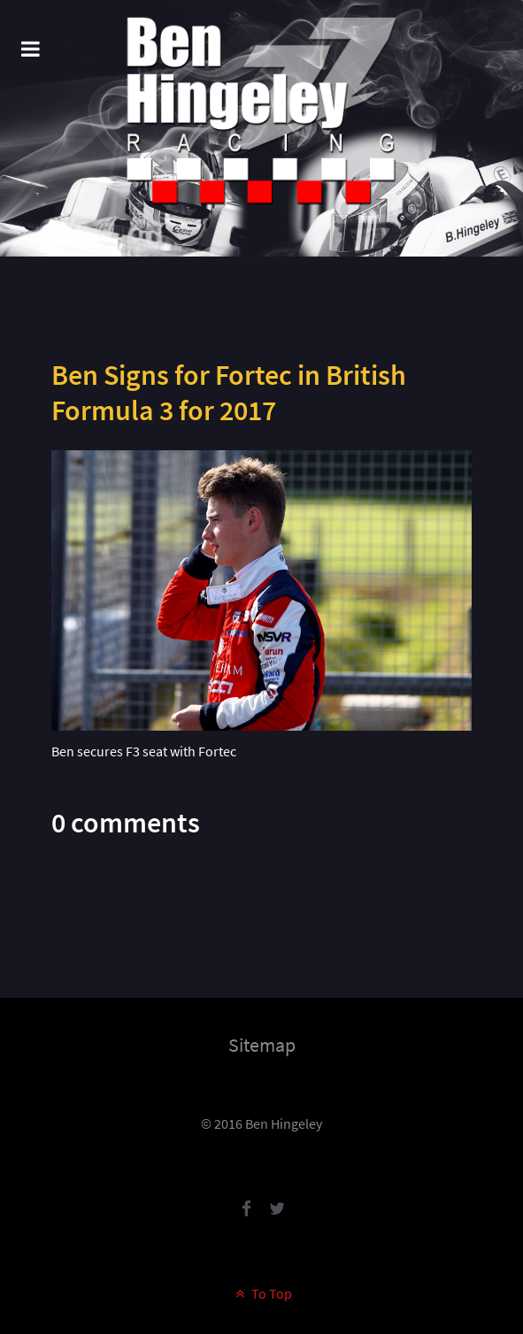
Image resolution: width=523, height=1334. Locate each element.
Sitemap (262, 1044)
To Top (262, 1293)
